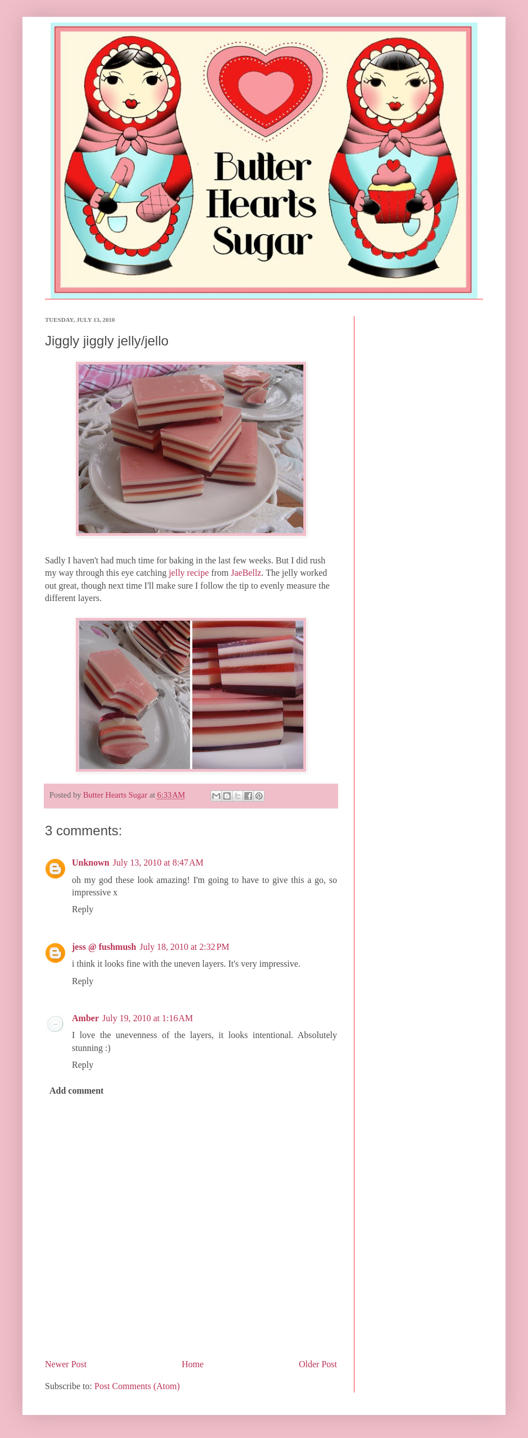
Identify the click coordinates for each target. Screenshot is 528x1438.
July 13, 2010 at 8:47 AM (158, 862)
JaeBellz (246, 572)
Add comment (76, 1090)
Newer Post (66, 1364)
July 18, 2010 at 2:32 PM (184, 947)
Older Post (318, 1364)
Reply (82, 909)
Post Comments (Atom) (137, 1386)
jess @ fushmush (104, 947)
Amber (85, 1018)
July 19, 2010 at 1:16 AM (147, 1018)
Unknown (91, 862)
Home (193, 1364)
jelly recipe (189, 572)
